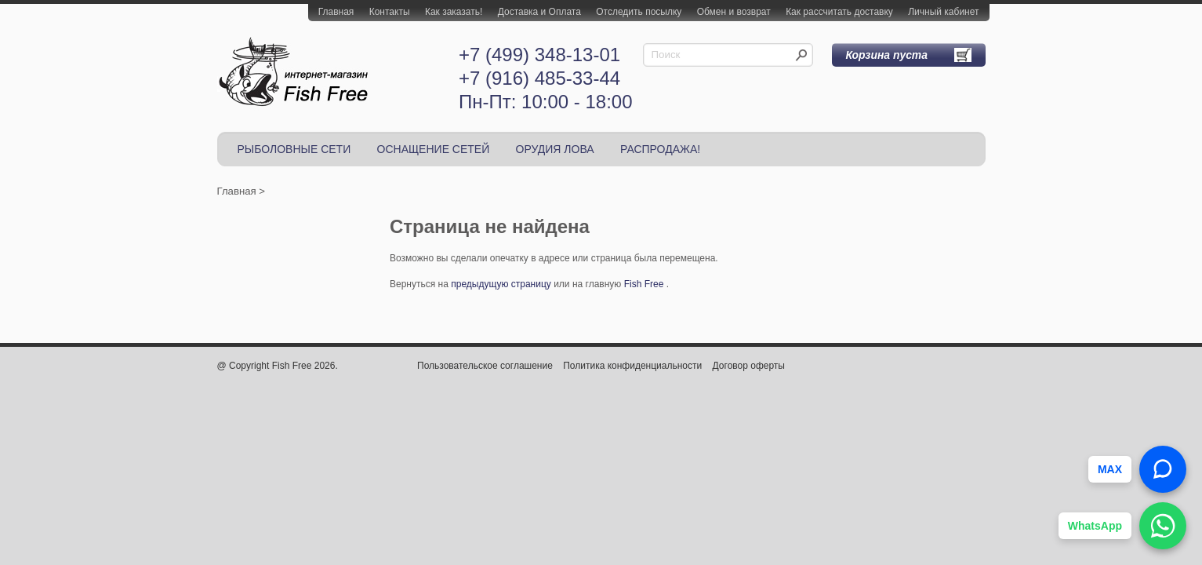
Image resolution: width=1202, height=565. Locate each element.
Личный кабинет (943, 11)
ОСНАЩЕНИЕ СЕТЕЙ (433, 149)
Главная (336, 11)
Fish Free (644, 284)
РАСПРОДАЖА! (660, 149)
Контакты (389, 11)
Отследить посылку (638, 11)
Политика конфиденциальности (632, 365)
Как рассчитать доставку (839, 11)
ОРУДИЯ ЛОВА (555, 149)
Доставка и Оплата (539, 11)
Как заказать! (453, 11)
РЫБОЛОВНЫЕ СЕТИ (294, 149)
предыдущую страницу (501, 284)
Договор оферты (749, 365)
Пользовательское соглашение (485, 365)
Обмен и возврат (734, 11)
